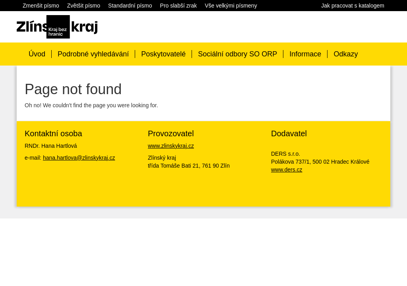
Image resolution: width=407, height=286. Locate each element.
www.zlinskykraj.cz (171, 146)
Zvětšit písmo (83, 5)
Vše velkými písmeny (231, 5)
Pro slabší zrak (178, 5)
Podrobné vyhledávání (93, 54)
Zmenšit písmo (41, 5)
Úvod (37, 54)
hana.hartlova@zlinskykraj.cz (79, 158)
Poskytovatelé (163, 54)
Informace (305, 54)
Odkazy (345, 54)
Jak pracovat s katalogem (352, 5)
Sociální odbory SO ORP (237, 54)
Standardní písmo (130, 5)
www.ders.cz (286, 169)
